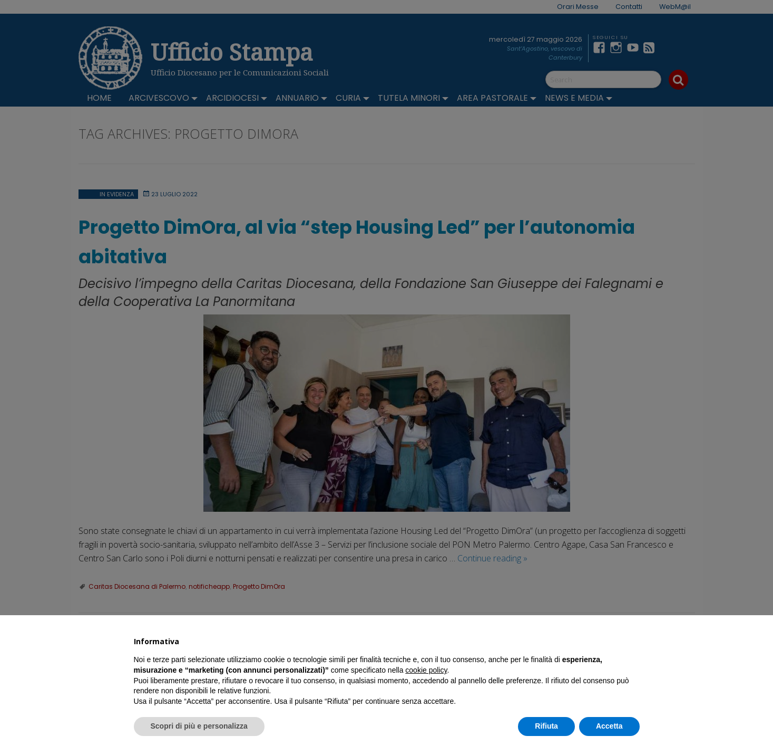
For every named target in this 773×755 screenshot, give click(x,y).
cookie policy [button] (426, 670)
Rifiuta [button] (546, 726)
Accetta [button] (609, 726)
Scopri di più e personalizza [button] (199, 726)
